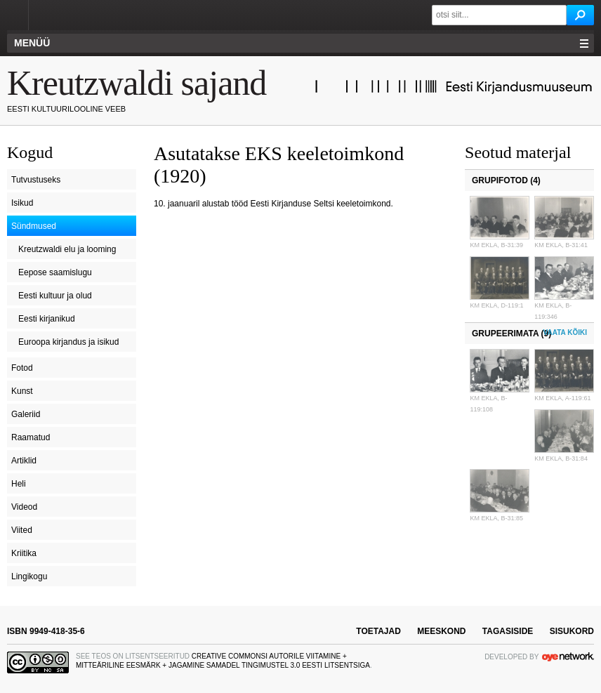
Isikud (22, 203)
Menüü (32, 42)
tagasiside (507, 631)
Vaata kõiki (565, 332)
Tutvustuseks (35, 180)
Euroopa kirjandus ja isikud (68, 342)
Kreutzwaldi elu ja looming (67, 249)
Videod (24, 507)
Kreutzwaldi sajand (136, 83)
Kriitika (24, 553)
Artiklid (24, 461)
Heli (18, 484)
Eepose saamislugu (55, 272)
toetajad (378, 631)
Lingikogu (29, 576)
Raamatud (30, 437)
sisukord (572, 631)
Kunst (22, 391)
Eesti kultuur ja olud (55, 296)
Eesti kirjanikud (46, 319)
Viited (21, 530)
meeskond (441, 631)
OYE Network (568, 656)
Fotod (22, 368)
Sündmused (33, 226)
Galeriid (25, 414)
